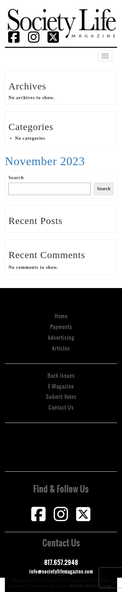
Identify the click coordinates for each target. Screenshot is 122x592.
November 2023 (45, 161)
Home (61, 316)
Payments (61, 327)
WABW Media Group (90, 586)
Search (16, 177)
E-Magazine (61, 386)
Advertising (61, 337)
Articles (61, 348)
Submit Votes (61, 397)
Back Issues (61, 375)
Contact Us (61, 407)
